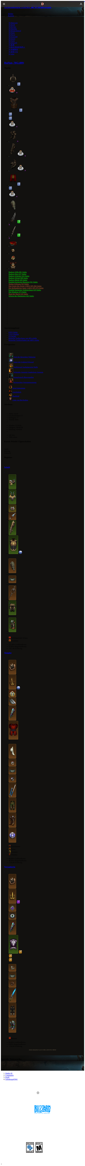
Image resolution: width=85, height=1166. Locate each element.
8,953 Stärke (13, 332)
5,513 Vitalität (14, 334)
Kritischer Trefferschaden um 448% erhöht (24, 340)
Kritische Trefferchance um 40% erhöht (23, 338)
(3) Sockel (12, 336)
